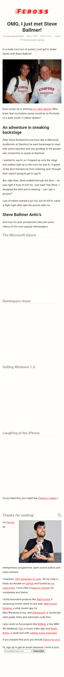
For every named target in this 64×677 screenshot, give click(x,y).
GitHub (30, 583)
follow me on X (51, 639)
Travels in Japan (47, 498)
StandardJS (38, 612)
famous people (30, 40)
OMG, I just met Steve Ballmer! (32, 27)
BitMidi (42, 624)
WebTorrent (43, 599)
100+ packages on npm (28, 579)
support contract (40, 587)
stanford (40, 40)
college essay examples (43, 633)
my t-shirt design (41, 109)
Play (20, 628)
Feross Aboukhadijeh (15, 36)
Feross (32, 11)
